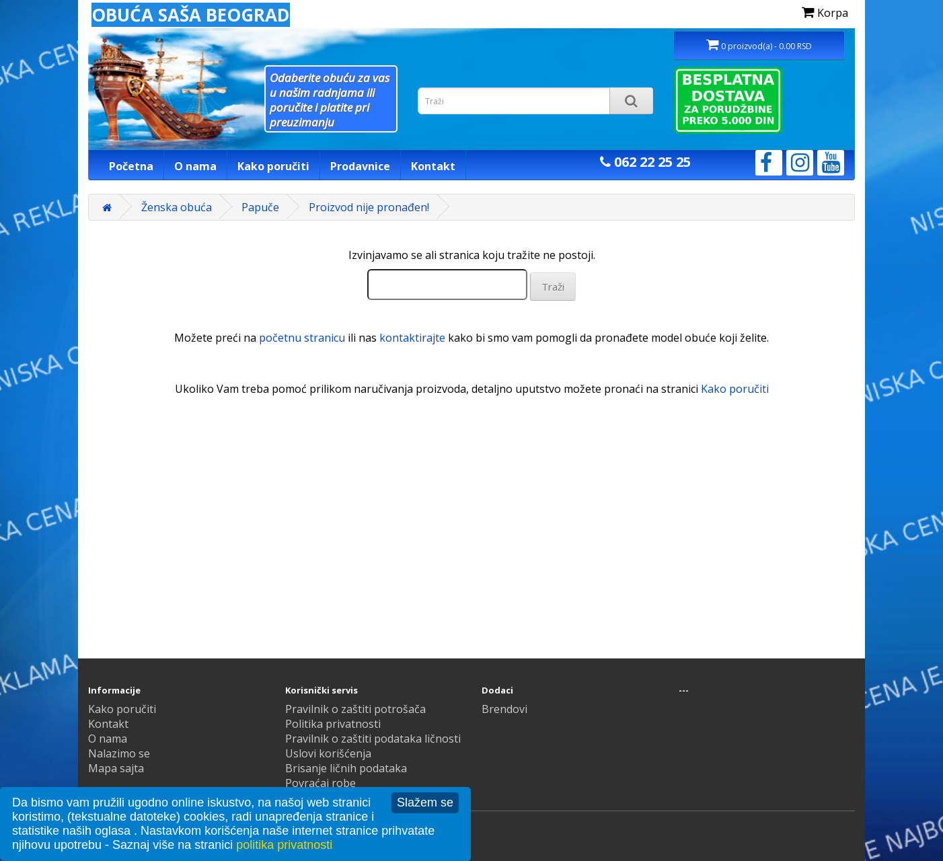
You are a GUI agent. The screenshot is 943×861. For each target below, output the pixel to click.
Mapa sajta (116, 768)
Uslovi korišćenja (328, 753)
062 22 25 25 (645, 162)
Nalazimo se (119, 753)
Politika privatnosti (333, 723)
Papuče (260, 207)
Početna (131, 166)
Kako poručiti (273, 166)
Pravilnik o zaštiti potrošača (355, 709)
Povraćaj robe (320, 783)
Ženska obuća (176, 207)
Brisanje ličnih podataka (346, 768)
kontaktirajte (412, 337)
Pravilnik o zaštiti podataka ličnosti (373, 738)
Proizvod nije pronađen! (369, 207)
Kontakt (433, 166)
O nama (195, 166)
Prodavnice (360, 166)
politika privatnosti (284, 845)
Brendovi (504, 709)
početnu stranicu (302, 337)
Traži (552, 286)
